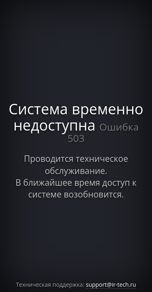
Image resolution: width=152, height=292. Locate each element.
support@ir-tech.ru (111, 284)
